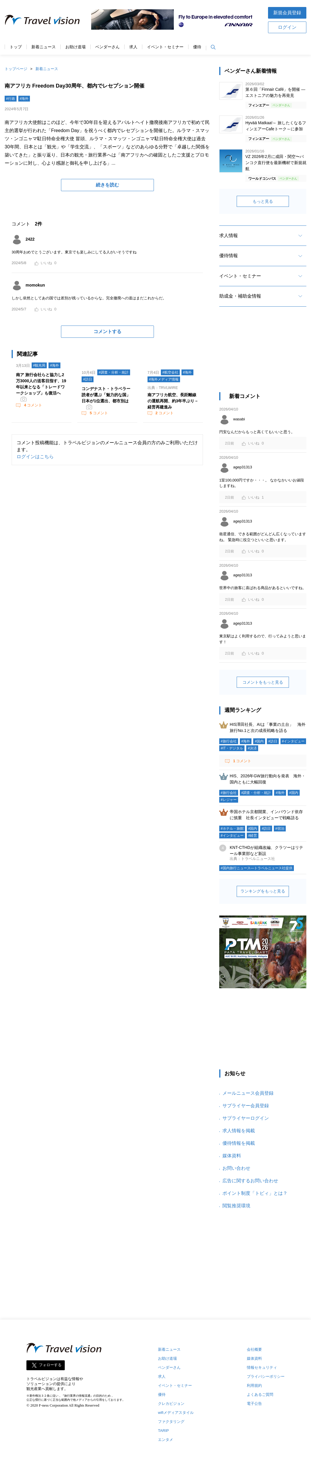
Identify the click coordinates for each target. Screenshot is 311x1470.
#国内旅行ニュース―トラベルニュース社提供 (256, 868)
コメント (32, 405)
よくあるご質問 (260, 1394)
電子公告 (254, 1403)
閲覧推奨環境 (236, 1205)
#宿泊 (279, 828)
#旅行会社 (229, 741)
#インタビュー (293, 741)
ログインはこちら (35, 456)
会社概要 (254, 1349)
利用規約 (254, 1385)
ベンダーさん (107, 47)
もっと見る (263, 201)
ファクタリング (171, 1421)
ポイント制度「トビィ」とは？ (254, 1193)
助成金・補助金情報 (240, 296)
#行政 (10, 99)
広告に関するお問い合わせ (250, 1180)
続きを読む (107, 184)
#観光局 (39, 365)
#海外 (24, 99)
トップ (16, 47)
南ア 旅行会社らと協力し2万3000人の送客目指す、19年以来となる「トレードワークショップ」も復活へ (41, 383)
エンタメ (165, 1439)
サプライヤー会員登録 (245, 1105)
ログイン (287, 27)
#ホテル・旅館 (232, 828)
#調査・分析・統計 (114, 372)
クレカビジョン (171, 1403)
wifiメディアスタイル (176, 1412)
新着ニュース (43, 47)
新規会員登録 (287, 12)
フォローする (50, 1365)
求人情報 (228, 235)
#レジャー (229, 800)
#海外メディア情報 (164, 379)
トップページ (16, 69)
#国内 (259, 741)
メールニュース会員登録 (248, 1093)
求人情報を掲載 (238, 1130)
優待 (197, 47)
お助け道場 (75, 47)
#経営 (252, 835)
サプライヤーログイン (245, 1118)
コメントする (107, 331)
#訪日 (87, 379)
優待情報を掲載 (238, 1143)
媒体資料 (231, 1155)
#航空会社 (170, 372)
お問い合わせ (236, 1168)
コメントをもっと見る (262, 682)
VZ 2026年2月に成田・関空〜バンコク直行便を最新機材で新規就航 (275, 162)
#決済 (252, 748)
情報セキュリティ (262, 1367)
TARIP (163, 1430)
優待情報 (228, 255)
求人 (133, 47)
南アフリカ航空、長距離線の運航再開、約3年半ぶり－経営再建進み (173, 400)
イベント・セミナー (165, 47)
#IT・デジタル (232, 748)
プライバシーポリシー (266, 1376)
